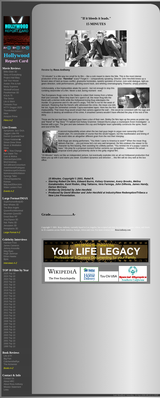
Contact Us (9, 378)
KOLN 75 (8, 95)
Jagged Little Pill (11, 133)
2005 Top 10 (9, 329)
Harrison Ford (10, 243)
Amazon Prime (11, 116)
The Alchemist (10, 364)
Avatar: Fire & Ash (12, 83)
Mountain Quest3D (12, 213)
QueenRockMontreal (13, 210)
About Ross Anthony (13, 384)
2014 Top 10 (9, 304)
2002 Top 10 (9, 338)
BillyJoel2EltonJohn (13, 184)
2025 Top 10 (9, 273)
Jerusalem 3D (10, 225)
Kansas (7, 181)
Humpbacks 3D (11, 228)
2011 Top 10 (9, 313)
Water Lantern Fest (13, 187)
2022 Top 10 (9, 282)
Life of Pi (8, 356)
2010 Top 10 (9, 315)
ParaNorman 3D (11, 92)
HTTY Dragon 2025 (13, 107)
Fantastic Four (10, 104)
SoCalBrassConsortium (15, 165)
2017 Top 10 (9, 296)
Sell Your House (11, 80)
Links (6, 390)
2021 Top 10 (9, 284)
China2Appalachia (12, 179)
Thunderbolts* (10, 110)
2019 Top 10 (9, 290)
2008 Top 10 (9, 321)
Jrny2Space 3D (11, 219)
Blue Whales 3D (11, 204)
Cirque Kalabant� (12, 139)
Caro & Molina (10, 156)
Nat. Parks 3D (10, 222)
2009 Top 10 (9, 318)
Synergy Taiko (10, 176)
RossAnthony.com (123, 230)
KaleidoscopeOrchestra (15, 170)
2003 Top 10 (9, 335)
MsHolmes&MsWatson (14, 173)
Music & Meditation (12, 145)
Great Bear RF (10, 216)
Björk (6, 259)
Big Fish (7, 358)
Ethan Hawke (10, 256)
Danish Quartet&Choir (14, 136)
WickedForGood (11, 89)
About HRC (9, 381)
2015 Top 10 (9, 301)
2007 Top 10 (9, 324)
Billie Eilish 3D (10, 72)
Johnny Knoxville (11, 248)
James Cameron (11, 245)
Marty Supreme (11, 86)
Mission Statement (12, 387)
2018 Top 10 (9, 293)
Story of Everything (12, 74)
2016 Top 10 (9, 298)
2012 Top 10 (9, 310)
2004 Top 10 (9, 332)
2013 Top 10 (9, 307)
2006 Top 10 (9, 327)
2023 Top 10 (9, 279)
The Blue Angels (11, 207)
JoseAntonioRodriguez (14, 167)
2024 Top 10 (9, 276)
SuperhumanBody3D (13, 201)
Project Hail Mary (12, 77)
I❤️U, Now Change (13, 151)
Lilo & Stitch (9, 101)
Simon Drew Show (12, 142)
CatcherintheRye (11, 361)
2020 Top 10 (9, 287)
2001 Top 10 (9, 341)
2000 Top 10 (9, 343)
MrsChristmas (10, 162)
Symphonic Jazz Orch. (14, 130)
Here (6, 113)
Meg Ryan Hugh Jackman (11, 252)
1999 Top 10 (9, 346)
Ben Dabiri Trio (11, 153)
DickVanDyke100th (12, 159)
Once (6, 148)
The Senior (9, 98)
